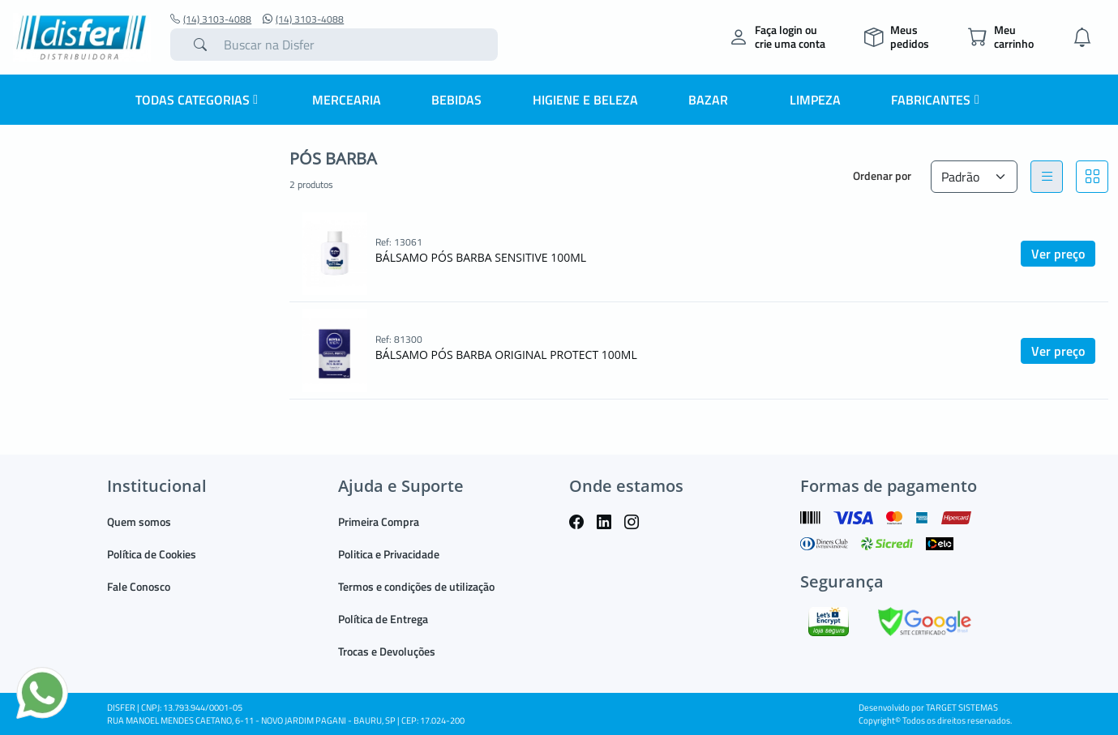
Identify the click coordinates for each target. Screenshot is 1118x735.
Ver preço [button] (1058, 253)
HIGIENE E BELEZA (585, 99)
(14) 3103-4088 (210, 19)
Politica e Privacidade (388, 553)
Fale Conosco (138, 586)
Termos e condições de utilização (416, 586)
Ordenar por (882, 175)
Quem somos (139, 521)
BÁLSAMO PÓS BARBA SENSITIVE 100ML (480, 257)
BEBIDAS (456, 99)
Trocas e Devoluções (386, 651)
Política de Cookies (151, 553)
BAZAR (708, 99)
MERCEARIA (346, 99)
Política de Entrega (383, 618)
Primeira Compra (378, 521)
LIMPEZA (815, 99)
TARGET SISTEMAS (962, 707)
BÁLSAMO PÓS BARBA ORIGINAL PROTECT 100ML (506, 354)
